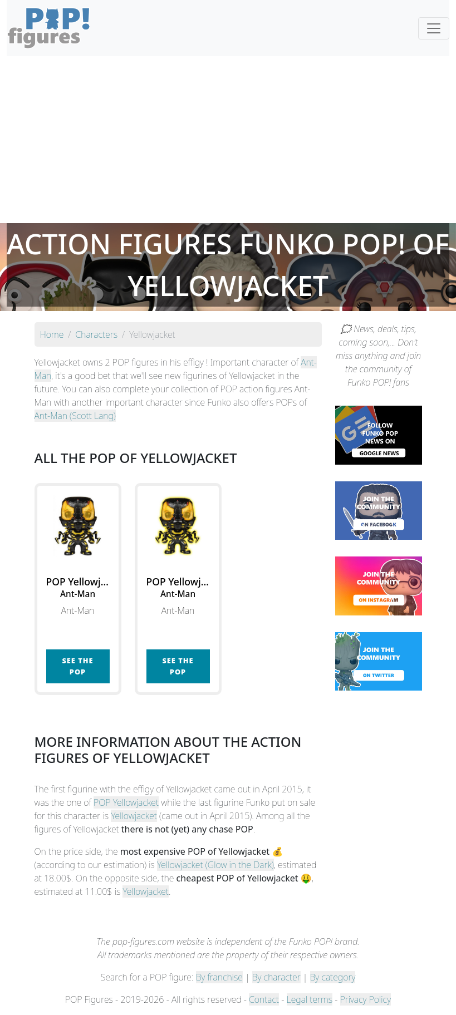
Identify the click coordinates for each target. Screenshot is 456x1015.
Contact (264, 999)
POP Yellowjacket (126, 802)
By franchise (219, 977)
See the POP (77, 666)
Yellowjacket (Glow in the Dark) (215, 865)
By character (276, 977)
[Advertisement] (228, 140)
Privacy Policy (365, 999)
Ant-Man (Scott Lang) (75, 416)
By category (333, 977)
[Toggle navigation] (433, 28)
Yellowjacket (133, 816)
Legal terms (309, 999)
